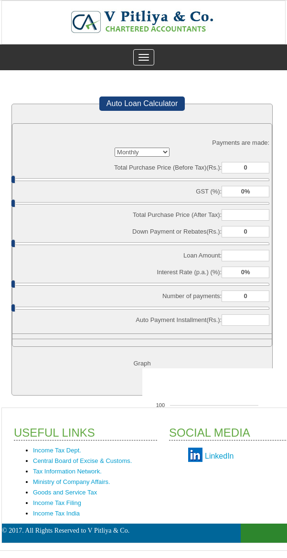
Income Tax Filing (57, 502)
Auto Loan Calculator (142, 103)
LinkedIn (219, 456)
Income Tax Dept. (57, 450)
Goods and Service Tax (65, 492)
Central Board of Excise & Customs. (82, 460)
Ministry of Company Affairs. (71, 481)
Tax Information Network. (67, 471)
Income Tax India (56, 513)
